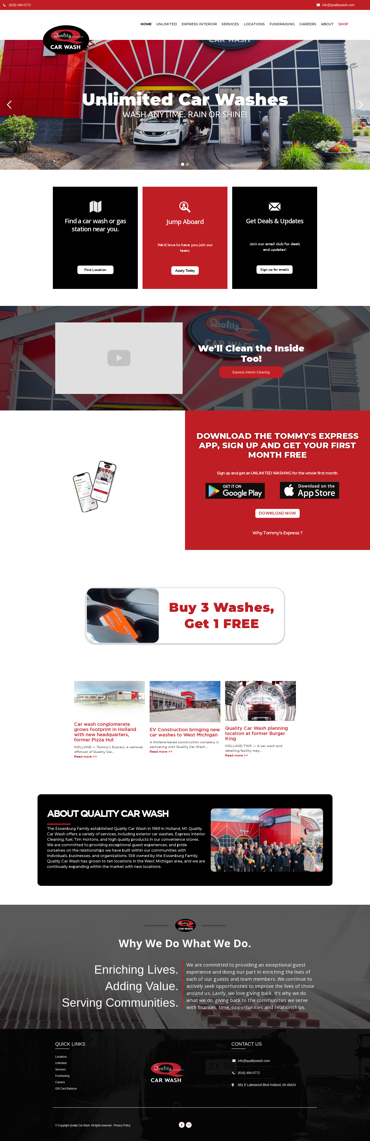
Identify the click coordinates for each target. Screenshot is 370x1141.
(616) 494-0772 (249, 1073)
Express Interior (199, 24)
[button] (9, 105)
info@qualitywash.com (254, 1061)
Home (146, 24)
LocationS (254, 24)
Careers (307, 24)
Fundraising (282, 24)
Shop (343, 24)
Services (230, 24)
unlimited (166, 24)
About (327, 24)
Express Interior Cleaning (250, 372)
